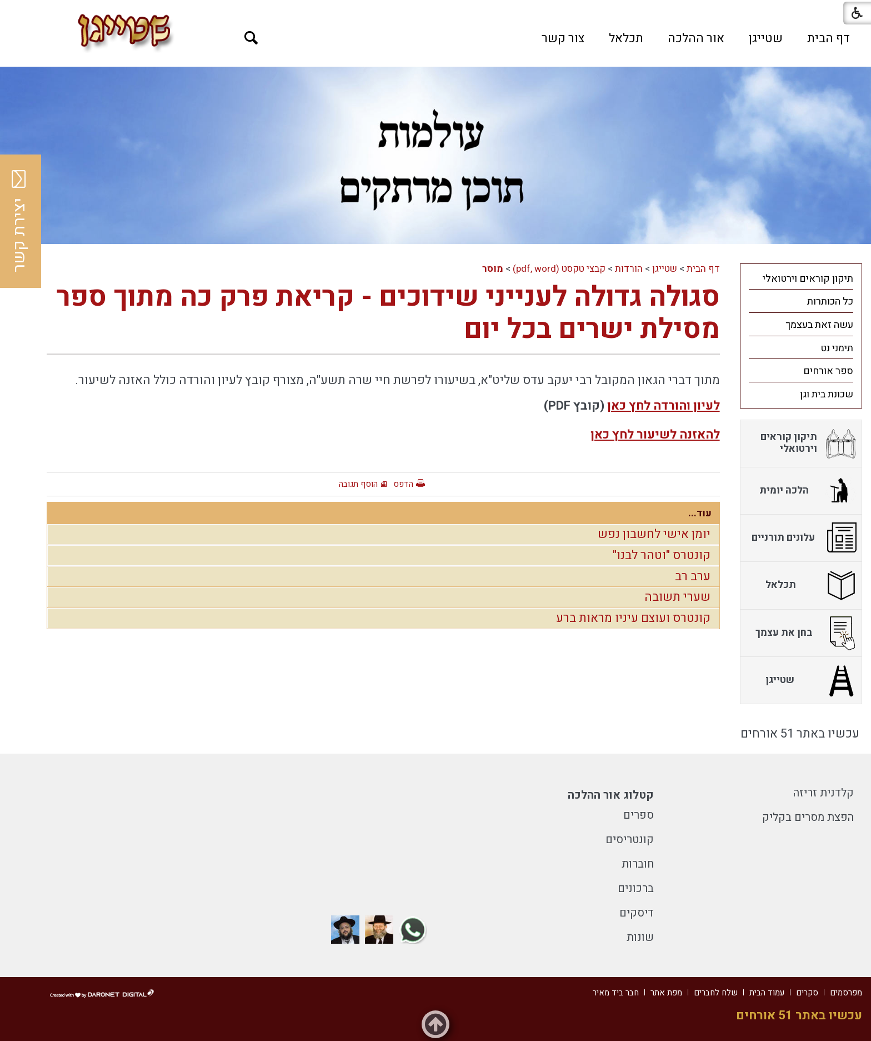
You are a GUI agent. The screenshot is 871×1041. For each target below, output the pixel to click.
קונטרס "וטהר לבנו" (661, 555)
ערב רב (692, 576)
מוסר (492, 269)
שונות (640, 937)
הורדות (629, 269)
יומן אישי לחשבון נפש (654, 534)
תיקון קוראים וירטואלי (808, 278)
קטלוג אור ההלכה (611, 795)
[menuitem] (828, 38)
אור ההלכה (696, 38)
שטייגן (766, 38)
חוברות (638, 864)
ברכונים (636, 888)
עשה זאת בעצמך (819, 324)
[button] (251, 38)
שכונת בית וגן (826, 394)
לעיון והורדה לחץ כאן (663, 406)
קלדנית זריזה (823, 793)
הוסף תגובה (358, 484)
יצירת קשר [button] (19, 221)
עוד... (700, 513)
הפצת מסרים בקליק (808, 817)
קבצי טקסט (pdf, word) (559, 269)
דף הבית (828, 38)
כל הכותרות (830, 301)
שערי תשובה (677, 597)
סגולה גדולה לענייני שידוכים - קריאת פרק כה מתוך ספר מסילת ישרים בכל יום (388, 313)
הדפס (403, 484)
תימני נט (836, 348)
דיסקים (636, 913)
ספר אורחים (828, 370)
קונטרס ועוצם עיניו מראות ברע (633, 618)
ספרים (638, 815)
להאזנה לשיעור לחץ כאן (655, 435)
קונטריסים (629, 839)
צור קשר (563, 38)
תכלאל (626, 38)
